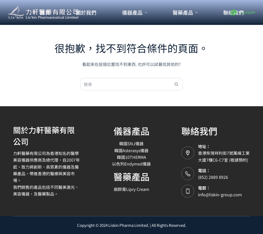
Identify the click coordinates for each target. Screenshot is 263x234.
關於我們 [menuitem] (86, 12)
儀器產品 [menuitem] (135, 12)
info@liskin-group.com (220, 194)
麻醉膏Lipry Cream (131, 189)
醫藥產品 (131, 176)
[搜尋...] (125, 84)
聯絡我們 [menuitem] (233, 12)
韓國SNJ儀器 (131, 143)
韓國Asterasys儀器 (131, 150)
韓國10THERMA (131, 157)
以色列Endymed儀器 (131, 164)
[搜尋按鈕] (176, 84)
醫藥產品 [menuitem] (186, 12)
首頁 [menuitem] (45, 12)
